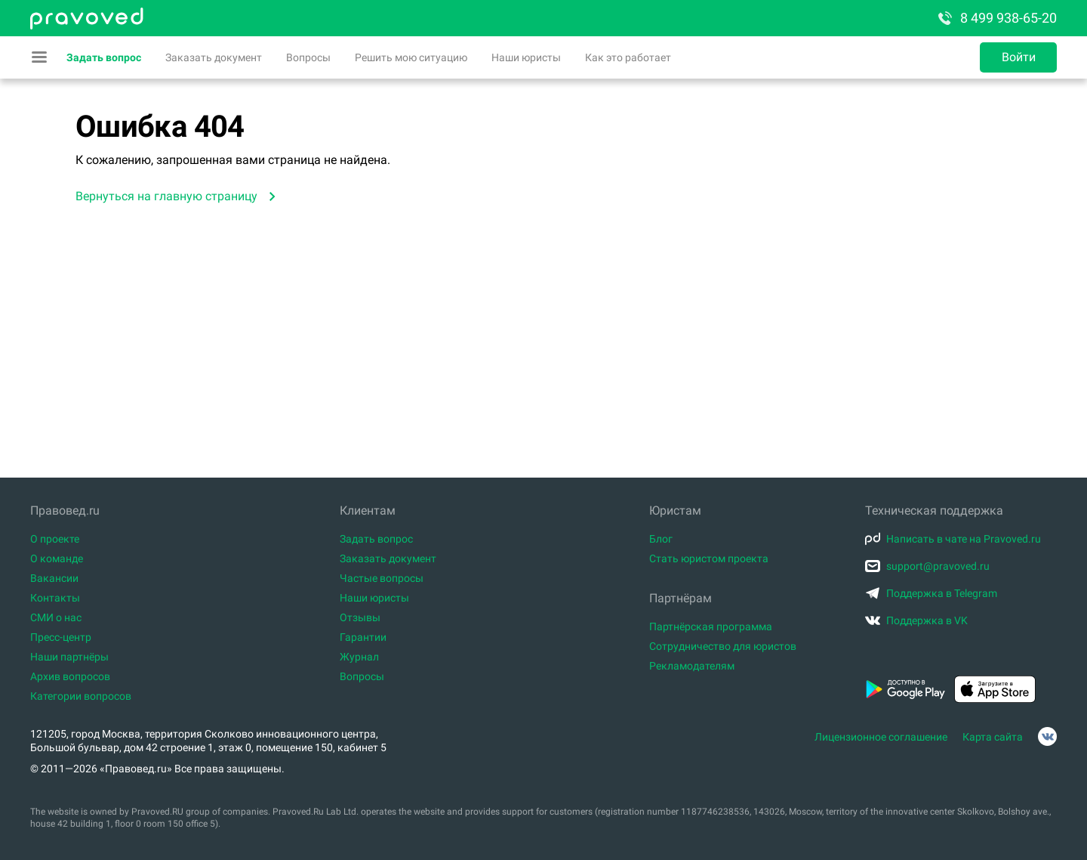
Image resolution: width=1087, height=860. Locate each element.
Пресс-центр (60, 637)
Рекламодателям (691, 666)
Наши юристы (526, 57)
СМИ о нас (56, 617)
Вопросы (308, 57)
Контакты (55, 598)
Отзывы (360, 617)
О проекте (54, 539)
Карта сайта (992, 737)
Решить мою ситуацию (411, 57)
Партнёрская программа (710, 626)
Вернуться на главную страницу (166, 196)
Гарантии (363, 637)
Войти (1019, 57)
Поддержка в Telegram (931, 593)
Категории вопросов (80, 696)
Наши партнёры (69, 657)
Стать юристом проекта (708, 558)
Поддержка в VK (916, 620)
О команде (56, 558)
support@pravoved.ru (927, 566)
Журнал (359, 657)
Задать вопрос (103, 57)
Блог (661, 539)
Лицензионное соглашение (880, 737)
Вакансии (54, 578)
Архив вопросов (70, 676)
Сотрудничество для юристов (722, 646)
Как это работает (628, 57)
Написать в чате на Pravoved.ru (953, 539)
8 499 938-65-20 (996, 18)
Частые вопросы (381, 578)
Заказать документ (213, 57)
